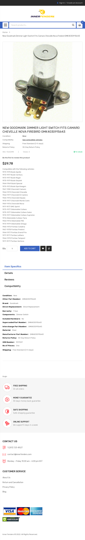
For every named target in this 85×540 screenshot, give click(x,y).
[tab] (42, 266)
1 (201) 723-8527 (15, 447)
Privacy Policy (9, 487)
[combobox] (40, 25)
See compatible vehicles (32, 140)
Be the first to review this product (16, 158)
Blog (4, 492)
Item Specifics (13, 266)
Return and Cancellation (13, 482)
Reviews (9, 279)
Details (9, 273)
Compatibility (13, 286)
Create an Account (74, 3)
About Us (6, 477)
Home (5, 32)
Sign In (62, 3)
